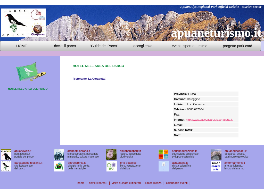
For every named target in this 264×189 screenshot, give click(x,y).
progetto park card (237, 46)
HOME (21, 46)
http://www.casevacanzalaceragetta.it (209, 119)
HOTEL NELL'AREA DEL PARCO (28, 88)
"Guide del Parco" (104, 46)
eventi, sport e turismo (189, 46)
